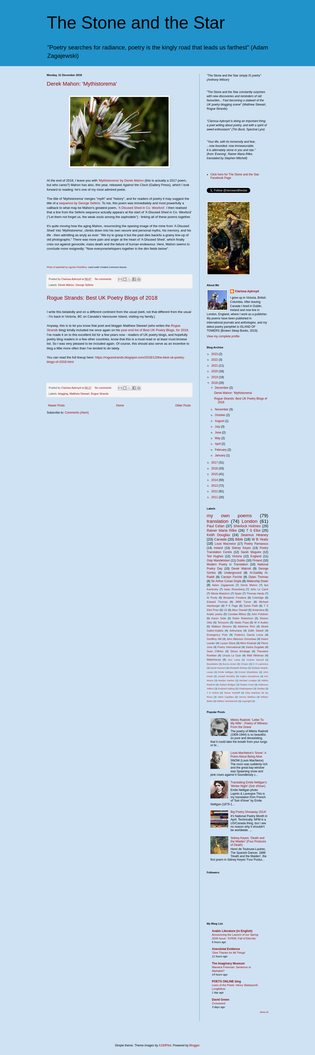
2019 (215, 377)
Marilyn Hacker (226, 680)
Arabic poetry (214, 614)
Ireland (218, 548)
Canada (220, 539)
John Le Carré (259, 589)
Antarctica (258, 609)
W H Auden (261, 622)
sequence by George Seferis (79, 203)
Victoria (237, 556)
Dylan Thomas (258, 577)
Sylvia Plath (251, 605)
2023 (215, 354)
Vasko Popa (241, 622)
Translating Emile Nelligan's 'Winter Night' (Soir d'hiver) (249, 784)
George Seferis (85, 284)
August (220, 421)
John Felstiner (259, 614)
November (222, 409)
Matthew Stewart (79, 393)
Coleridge (258, 597)
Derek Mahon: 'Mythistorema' (82, 84)
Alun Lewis (234, 659)
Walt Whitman (255, 655)
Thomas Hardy (255, 593)
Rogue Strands (100, 393)
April (218, 444)
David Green (220, 999)
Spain (238, 593)
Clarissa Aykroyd (247, 291)
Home (120, 405)
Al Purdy (212, 597)
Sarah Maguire (251, 552)
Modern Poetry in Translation (227, 564)
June (218, 432)
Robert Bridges (228, 684)
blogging (63, 393)
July (218, 426)
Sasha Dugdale (255, 647)
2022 (215, 359)
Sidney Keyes (241, 548)
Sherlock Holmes (247, 526)
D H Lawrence (260, 664)
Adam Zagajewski (223, 585)
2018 (215, 383)
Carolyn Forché (231, 577)
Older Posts (183, 405)
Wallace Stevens (221, 626)
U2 (225, 609)
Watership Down (257, 581)
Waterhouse (214, 659)
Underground (232, 572)
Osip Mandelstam (218, 560)
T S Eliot (253, 530)
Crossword (218, 1003)
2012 (215, 491)
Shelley (261, 688)
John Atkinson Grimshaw (241, 638)
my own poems (229, 515)
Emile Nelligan (226, 672)
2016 (215, 468)
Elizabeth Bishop (238, 668)
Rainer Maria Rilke (222, 530)
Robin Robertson (243, 618)
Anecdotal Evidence (226, 949)
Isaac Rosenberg (234, 589)
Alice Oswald (240, 609)
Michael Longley (248, 680)
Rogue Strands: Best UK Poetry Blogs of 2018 (102, 298)
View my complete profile (223, 336)
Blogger (194, 1045)
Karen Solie (219, 618)
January (220, 455)
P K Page (232, 605)
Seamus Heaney (254, 535)
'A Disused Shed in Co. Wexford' (141, 208)
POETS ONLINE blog (226, 981)
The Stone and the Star (136, 22)
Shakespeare (246, 688)
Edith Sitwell (256, 630)
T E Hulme (213, 692)
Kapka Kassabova (249, 676)
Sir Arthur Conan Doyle (226, 581)
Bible (239, 539)
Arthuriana (236, 630)
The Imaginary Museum (228, 963)
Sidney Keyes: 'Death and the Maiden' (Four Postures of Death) (248, 841)
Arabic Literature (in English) (232, 931)
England (256, 556)
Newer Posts (56, 405)
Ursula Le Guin (231, 655)
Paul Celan (215, 526)
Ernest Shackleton (248, 672)
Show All (264, 1012)
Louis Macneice (225, 543)
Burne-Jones (229, 664)
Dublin (241, 560)
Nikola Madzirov (220, 593)
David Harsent (217, 668)
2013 (215, 485)
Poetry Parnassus (256, 543)
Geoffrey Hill (214, 638)
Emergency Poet (217, 634)
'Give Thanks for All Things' (229, 952)
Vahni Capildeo (226, 697)
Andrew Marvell (255, 659)
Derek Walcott (241, 568)
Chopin (244, 664)
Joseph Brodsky (226, 676)
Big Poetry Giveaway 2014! (248, 812)
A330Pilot (165, 1045)
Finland (257, 560)
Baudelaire (212, 664)
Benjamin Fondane (234, 597)
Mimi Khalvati (248, 643)
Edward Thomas (217, 601)
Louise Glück (228, 643)
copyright (247, 701)
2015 (215, 474)
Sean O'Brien (215, 651)
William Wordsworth (227, 701)
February (221, 449)
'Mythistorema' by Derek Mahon (121, 180)
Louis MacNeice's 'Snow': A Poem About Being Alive (248, 754)
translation (218, 521)
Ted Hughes (215, 556)
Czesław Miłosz (237, 614)
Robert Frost (246, 684)
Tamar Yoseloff (232, 692)
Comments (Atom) (77, 412)
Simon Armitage (240, 651)
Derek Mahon (66, 284)
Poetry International (228, 647)
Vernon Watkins (247, 697)
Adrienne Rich (246, 626)
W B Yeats (260, 539)
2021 (215, 365)
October (220, 415)
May (218, 438)
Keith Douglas (218, 535)
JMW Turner (243, 601)
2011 (215, 497)
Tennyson (223, 622)
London (249, 521)
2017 (215, 462)
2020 (215, 371)
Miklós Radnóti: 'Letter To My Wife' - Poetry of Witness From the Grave (249, 723)
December (222, 387)
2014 (215, 480)
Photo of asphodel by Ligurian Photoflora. (67, 267)
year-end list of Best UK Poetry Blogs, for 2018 (154, 330)
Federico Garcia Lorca (249, 634)
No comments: (104, 279)
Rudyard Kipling (226, 688)
